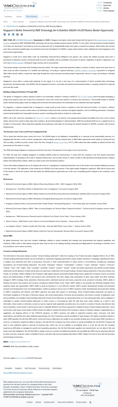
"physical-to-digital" (43, 118)
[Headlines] (20, 5)
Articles (106, 8)
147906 (99, 8)
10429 (99, 3)
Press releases (108, 11)
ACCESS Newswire (24, 40)
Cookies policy (49, 402)
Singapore (18, 368)
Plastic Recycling (44, 368)
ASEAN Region (57, 368)
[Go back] (11, 26)
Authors (38, 402)
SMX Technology (30, 368)
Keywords (107, 5)
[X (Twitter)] (90, 402)
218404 (99, 5)
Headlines (8, 16)
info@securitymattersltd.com (19, 342)
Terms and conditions (65, 402)
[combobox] (63, 16)
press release (20, 358)
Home (5, 22)
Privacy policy (81, 402)
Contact (30, 402)
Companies (107, 3)
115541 (99, 11)
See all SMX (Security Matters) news (17, 373)
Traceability (8, 368)
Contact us (87, 393)
